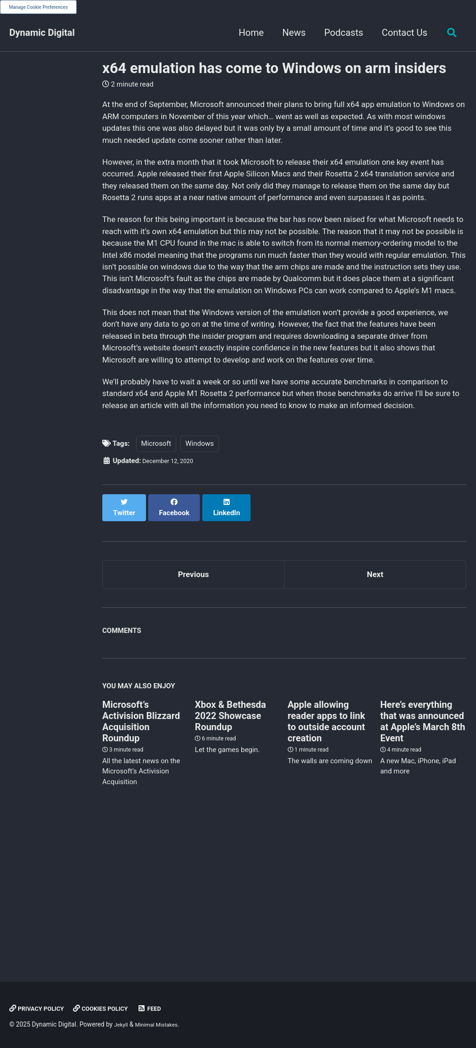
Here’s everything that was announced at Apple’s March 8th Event (422, 860)
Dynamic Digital (42, 32)
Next (375, 710)
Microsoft (156, 586)
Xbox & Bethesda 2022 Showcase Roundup (230, 855)
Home (247, 32)
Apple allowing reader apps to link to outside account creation (326, 860)
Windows (199, 586)
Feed (167, 1009)
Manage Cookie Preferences (38, 7)
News (290, 32)
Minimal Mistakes (163, 1024)
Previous (193, 710)
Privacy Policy (41, 1009)
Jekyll (122, 1024)
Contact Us (401, 32)
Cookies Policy (113, 1009)
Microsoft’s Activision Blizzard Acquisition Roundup (141, 860)
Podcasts (340, 32)
